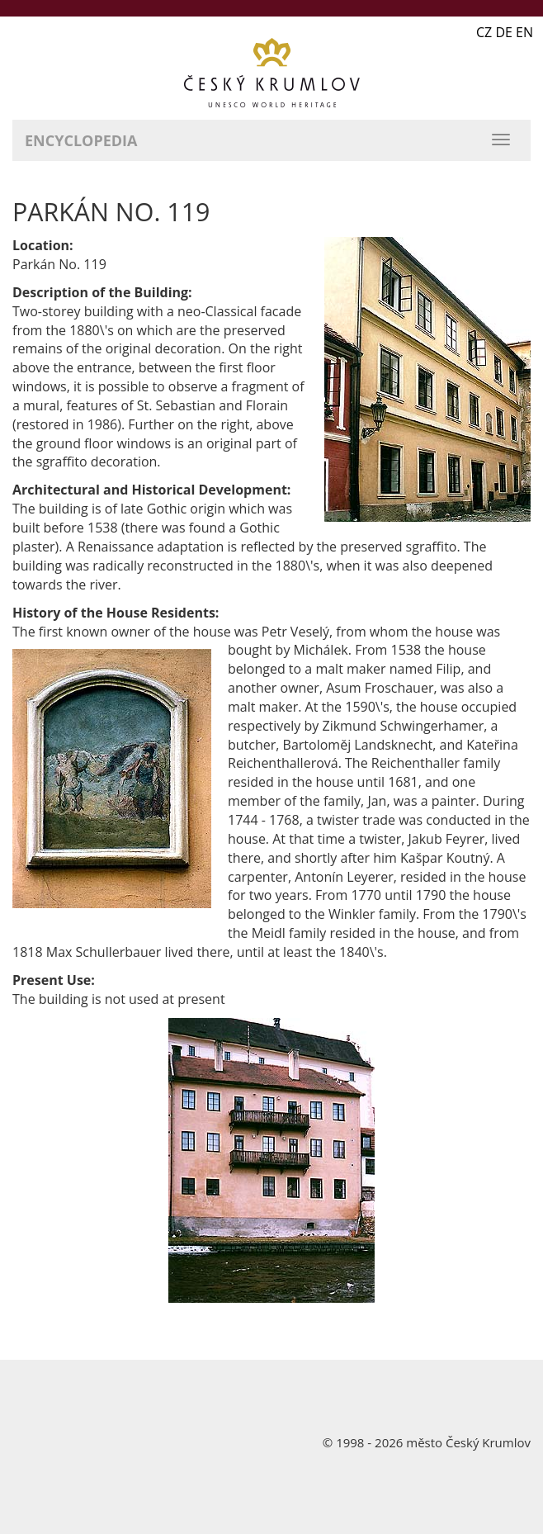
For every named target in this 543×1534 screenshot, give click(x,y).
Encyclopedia (81, 140)
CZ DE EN (504, 32)
